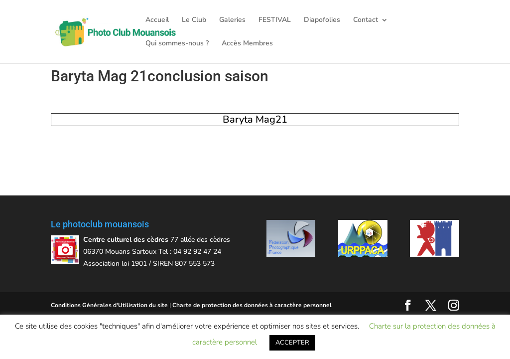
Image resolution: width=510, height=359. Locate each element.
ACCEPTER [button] (292, 342)
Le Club (194, 20)
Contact (365, 20)
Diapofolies (322, 20)
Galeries (232, 20)
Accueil (157, 20)
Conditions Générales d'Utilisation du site (109, 305)
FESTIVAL (274, 20)
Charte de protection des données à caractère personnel (252, 305)
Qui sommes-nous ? (177, 44)
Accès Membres (247, 44)
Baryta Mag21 (255, 119)
